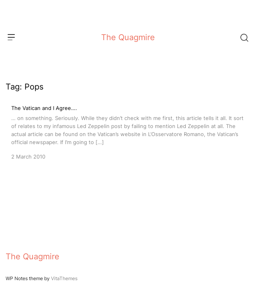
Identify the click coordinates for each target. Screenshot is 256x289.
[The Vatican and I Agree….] (128, 131)
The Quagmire (128, 37)
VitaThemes (64, 278)
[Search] (244, 37)
